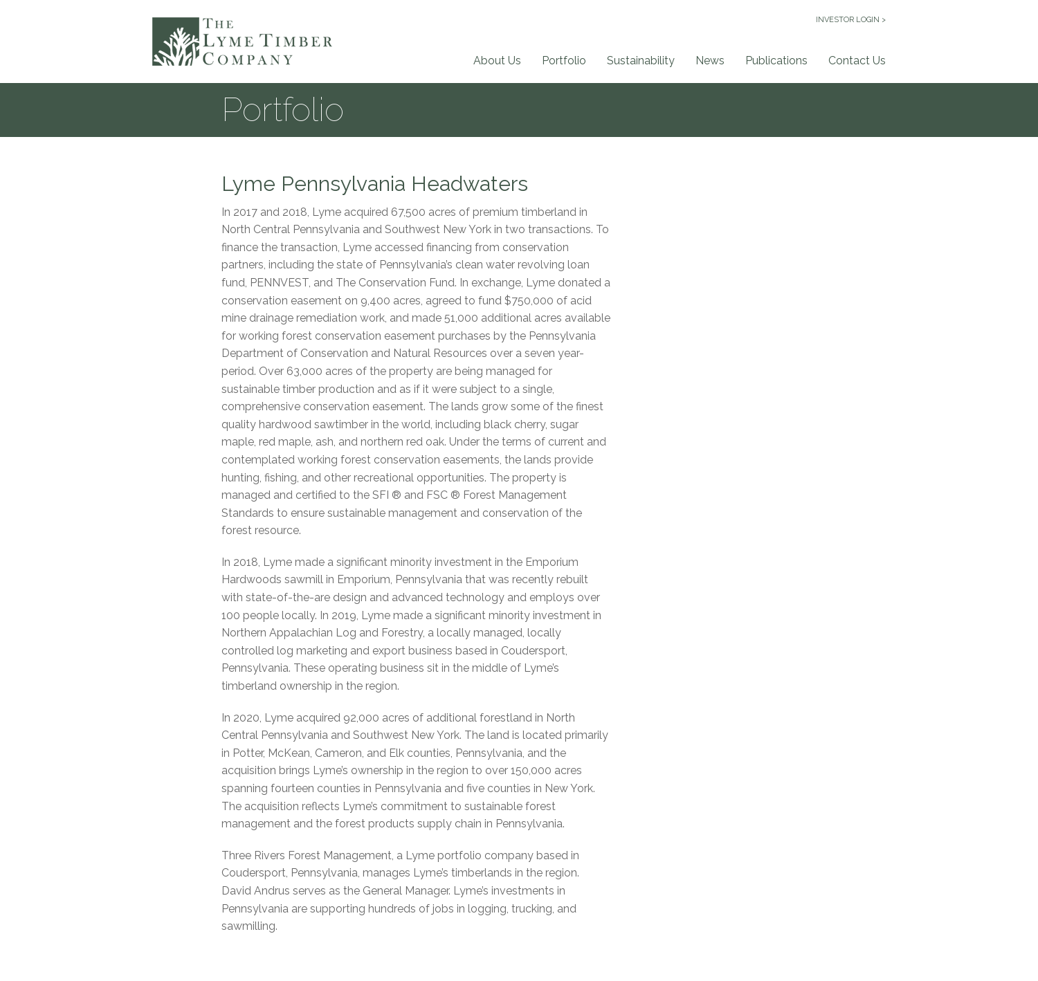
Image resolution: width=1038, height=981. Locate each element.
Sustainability (641, 60)
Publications (776, 60)
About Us (497, 60)
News (710, 60)
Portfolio (564, 60)
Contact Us (857, 60)
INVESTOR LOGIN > (851, 19)
